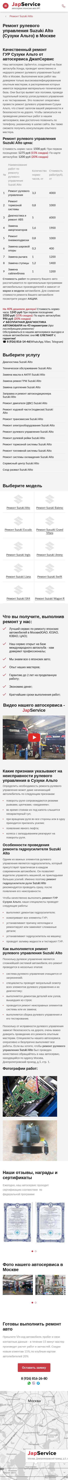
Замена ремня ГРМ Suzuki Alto (22, 380)
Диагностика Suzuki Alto (18, 361)
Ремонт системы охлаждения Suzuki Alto (28, 457)
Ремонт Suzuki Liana (18, 576)
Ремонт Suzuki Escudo (18, 529)
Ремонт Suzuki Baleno (49, 507)
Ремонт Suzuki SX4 (18, 598)
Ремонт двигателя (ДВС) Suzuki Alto (25, 403)
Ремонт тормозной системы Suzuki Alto (27, 444)
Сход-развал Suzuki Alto (18, 469)
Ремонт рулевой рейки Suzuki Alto (24, 438)
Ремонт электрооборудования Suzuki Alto (29, 425)
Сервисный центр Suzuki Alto (21, 463)
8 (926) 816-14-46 (18, 341)
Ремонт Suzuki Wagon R (50, 598)
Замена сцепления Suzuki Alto (22, 387)
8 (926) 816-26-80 (34, 1378)
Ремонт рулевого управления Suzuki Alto (28, 431)
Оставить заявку (34, 1367)
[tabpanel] (17, 1223)
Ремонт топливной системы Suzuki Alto (27, 450)
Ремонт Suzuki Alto (18, 507)
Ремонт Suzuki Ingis (18, 554)
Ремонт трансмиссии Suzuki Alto (23, 419)
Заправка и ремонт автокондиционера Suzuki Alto (27, 395)
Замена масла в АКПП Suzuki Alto (24, 374)
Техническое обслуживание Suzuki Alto (27, 368)
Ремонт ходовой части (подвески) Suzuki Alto (28, 411)
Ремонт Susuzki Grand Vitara (49, 531)
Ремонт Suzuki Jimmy (50, 554)
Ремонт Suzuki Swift (49, 576)
